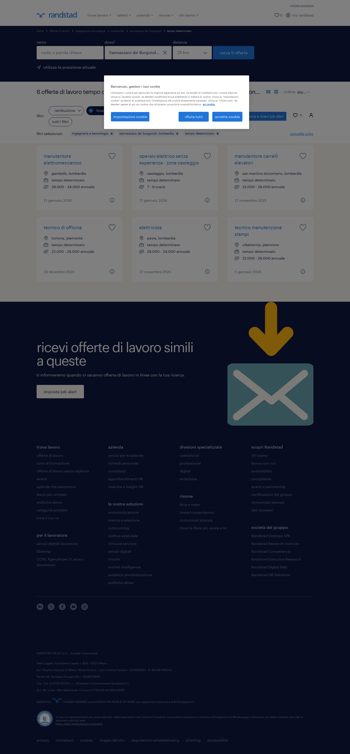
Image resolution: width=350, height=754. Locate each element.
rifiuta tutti (194, 116)
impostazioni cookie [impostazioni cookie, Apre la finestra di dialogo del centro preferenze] (130, 116)
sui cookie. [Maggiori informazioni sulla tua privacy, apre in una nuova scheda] (209, 104)
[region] (176, 102)
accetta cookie (227, 116)
